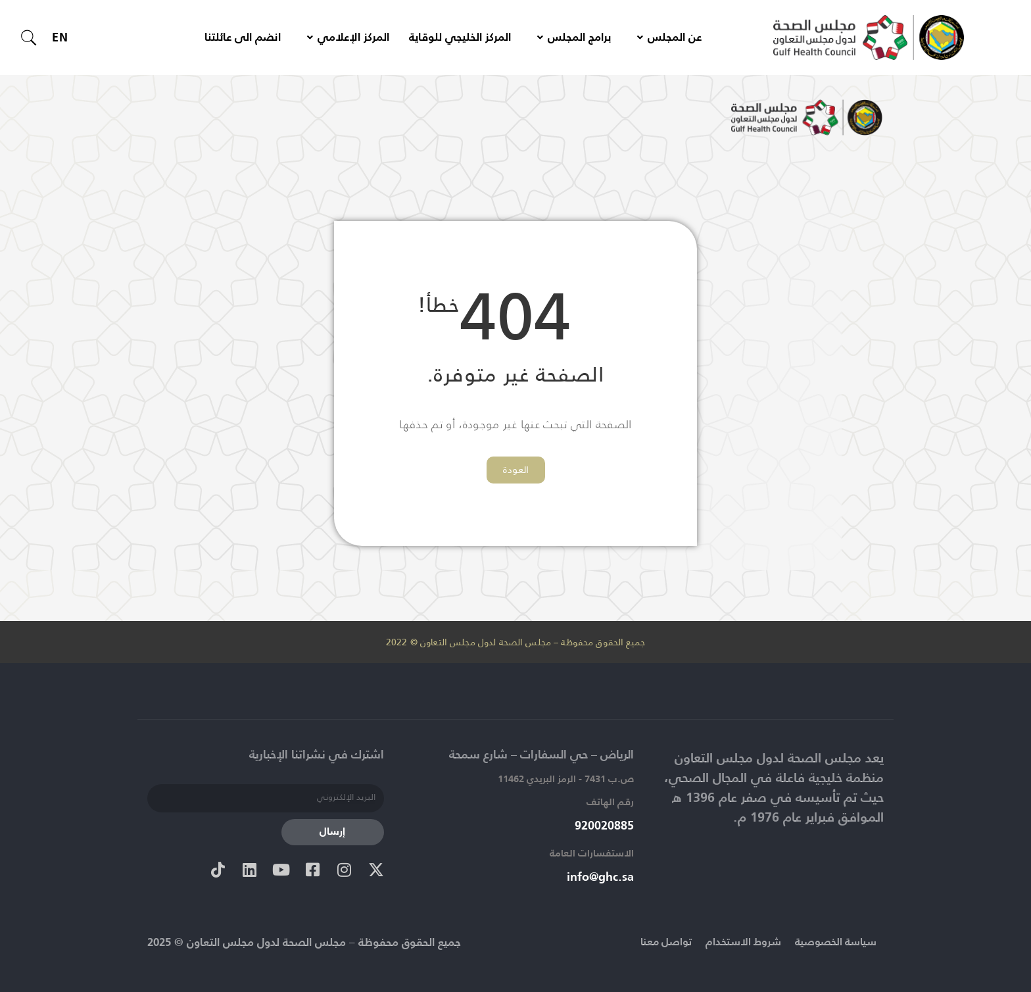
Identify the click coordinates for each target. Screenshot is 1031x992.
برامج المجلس (574, 37)
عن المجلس (669, 37)
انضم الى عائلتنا (242, 37)
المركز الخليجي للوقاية (460, 37)
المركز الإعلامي (348, 37)
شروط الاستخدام (735, 942)
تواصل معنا (654, 942)
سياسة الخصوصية (832, 942)
